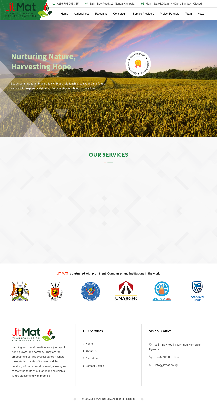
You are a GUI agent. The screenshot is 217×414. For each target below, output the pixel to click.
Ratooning (101, 13)
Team (188, 13)
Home (64, 13)
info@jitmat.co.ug (166, 365)
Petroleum (40, 307)
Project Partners (169, 13)
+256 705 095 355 (68, 3)
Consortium (120, 13)
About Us (91, 351)
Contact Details (95, 366)
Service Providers (143, 13)
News (201, 13)
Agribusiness (81, 13)
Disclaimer (92, 358)
